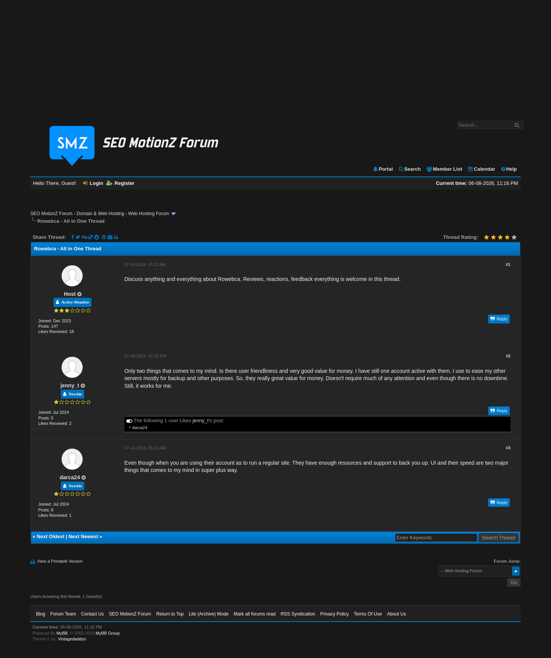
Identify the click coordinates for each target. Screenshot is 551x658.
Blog (40, 614)
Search (409, 169)
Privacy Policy (334, 614)
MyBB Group (108, 633)
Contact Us (92, 614)
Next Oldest (50, 536)
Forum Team (63, 614)
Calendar (481, 169)
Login (93, 183)
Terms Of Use (368, 614)
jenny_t (69, 385)
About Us (396, 614)
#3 (508, 448)
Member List (444, 169)
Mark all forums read (255, 614)
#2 (508, 356)
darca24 (139, 427)
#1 (508, 264)
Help (508, 169)
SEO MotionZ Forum (51, 213)
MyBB (62, 633)
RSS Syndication (297, 614)
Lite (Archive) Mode (208, 614)
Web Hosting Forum (148, 213)
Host (70, 294)
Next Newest (83, 536)
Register (120, 183)
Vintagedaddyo (72, 639)
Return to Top (170, 614)
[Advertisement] (275, 56)
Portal (382, 169)
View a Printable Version (60, 561)
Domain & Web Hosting (100, 213)
